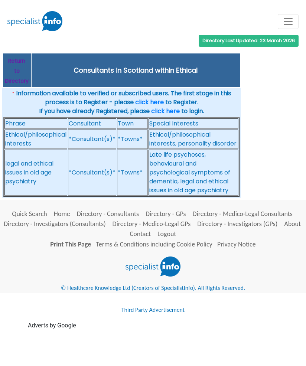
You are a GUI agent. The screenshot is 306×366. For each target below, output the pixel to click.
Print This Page (70, 244)
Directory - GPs (166, 214)
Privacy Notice (236, 244)
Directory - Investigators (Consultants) (55, 224)
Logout (166, 234)
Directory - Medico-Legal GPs (152, 224)
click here (149, 102)
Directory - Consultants (108, 214)
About (292, 224)
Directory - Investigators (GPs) (237, 224)
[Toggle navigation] (288, 21)
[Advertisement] (163, 346)
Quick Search (29, 214)
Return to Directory (17, 71)
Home (62, 214)
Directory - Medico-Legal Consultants (243, 214)
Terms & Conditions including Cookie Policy (154, 244)
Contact (140, 234)
